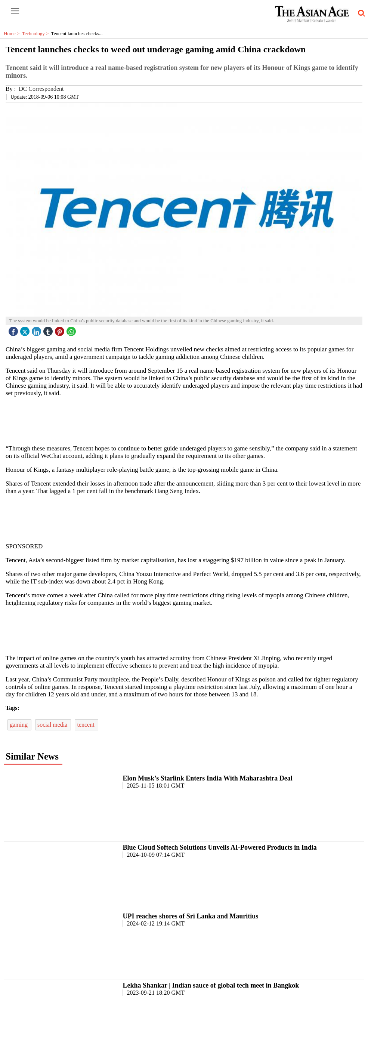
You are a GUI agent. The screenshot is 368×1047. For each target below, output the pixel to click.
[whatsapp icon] (72, 329)
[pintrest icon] (60, 329)
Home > (13, 33)
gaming (19, 724)
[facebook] (14, 329)
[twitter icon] (26, 329)
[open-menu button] (15, 11)
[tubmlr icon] (49, 329)
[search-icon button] (360, 13)
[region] (187, 420)
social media (53, 724)
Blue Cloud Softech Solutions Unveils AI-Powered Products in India (219, 847)
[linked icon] (37, 329)
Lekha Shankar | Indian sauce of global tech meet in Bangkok (211, 985)
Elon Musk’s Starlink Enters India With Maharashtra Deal (207, 778)
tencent (86, 724)
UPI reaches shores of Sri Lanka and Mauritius (190, 916)
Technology (36, 33)
